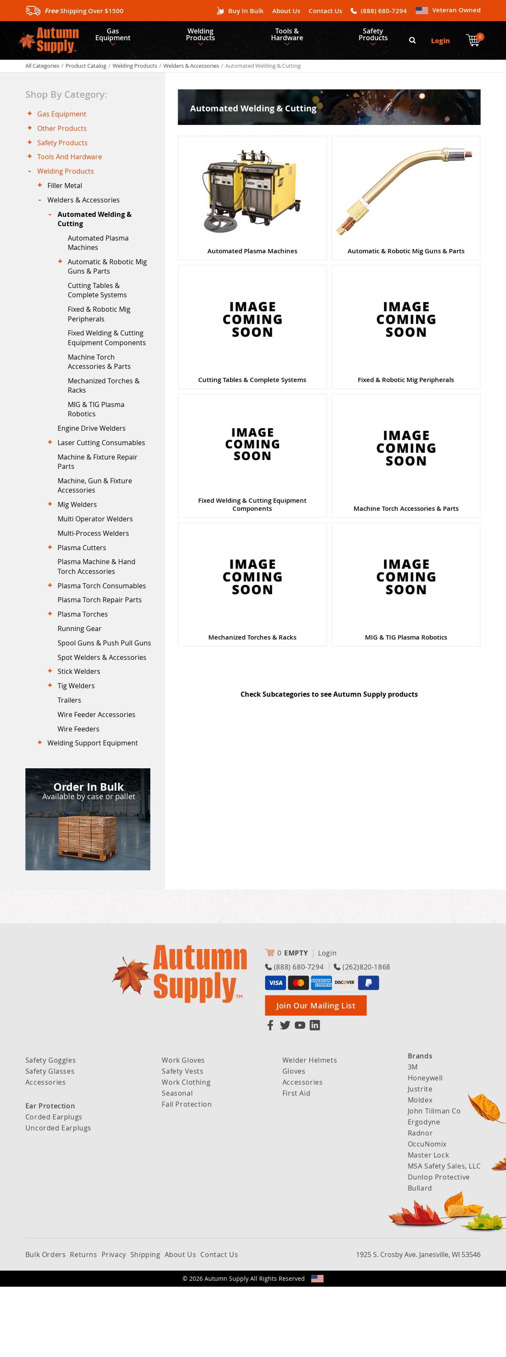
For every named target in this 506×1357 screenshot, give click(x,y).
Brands (420, 1126)
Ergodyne (424, 1192)
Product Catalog (86, 70)
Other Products (64, 135)
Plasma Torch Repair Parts (102, 644)
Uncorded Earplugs (58, 1198)
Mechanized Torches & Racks (106, 412)
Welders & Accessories (191, 70)
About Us (286, 10)
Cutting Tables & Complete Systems (100, 310)
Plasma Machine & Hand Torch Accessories (99, 608)
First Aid (296, 1163)
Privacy (114, 1324)
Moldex (420, 1170)
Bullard (420, 1258)
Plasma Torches (85, 660)
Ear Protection (50, 1176)
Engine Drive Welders (94, 457)
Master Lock (428, 1225)
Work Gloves (183, 1130)
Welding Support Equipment (95, 812)
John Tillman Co (434, 1181)
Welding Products (205, 36)
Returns (83, 1324)
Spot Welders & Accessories (104, 717)
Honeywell (425, 1148)
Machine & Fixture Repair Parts (100, 494)
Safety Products (382, 36)
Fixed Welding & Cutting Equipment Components (109, 361)
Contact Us (325, 10)
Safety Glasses (50, 1141)
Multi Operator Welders (97, 556)
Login (441, 42)
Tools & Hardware (294, 36)
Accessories (45, 1152)
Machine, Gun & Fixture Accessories (97, 519)
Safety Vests (182, 1141)
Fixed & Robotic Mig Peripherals (101, 336)
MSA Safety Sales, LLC (444, 1236)
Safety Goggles (50, 1130)
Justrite (420, 1159)
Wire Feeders (81, 796)
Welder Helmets (309, 1130)
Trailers (72, 765)
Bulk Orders (45, 1324)
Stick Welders (81, 733)
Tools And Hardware (72, 167)
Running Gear (82, 676)
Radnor (420, 1203)
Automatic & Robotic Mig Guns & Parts (109, 285)
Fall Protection (187, 1174)
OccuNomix (427, 1214)
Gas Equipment (115, 36)
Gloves (294, 1141)
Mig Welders (80, 540)
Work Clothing (186, 1152)
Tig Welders (78, 749)
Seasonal (177, 1163)
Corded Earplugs (54, 1187)
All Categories (42, 70)
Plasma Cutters (84, 588)
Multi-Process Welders (96, 571)
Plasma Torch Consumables (104, 629)
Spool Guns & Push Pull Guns (97, 696)
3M (413, 1137)
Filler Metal (67, 198)
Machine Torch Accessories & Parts (101, 386)
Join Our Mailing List (316, 1076)
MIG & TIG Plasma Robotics (98, 437)
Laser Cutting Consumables (104, 474)
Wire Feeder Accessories (99, 781)
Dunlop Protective (439, 1247)
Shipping (145, 1324)
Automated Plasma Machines (100, 260)
